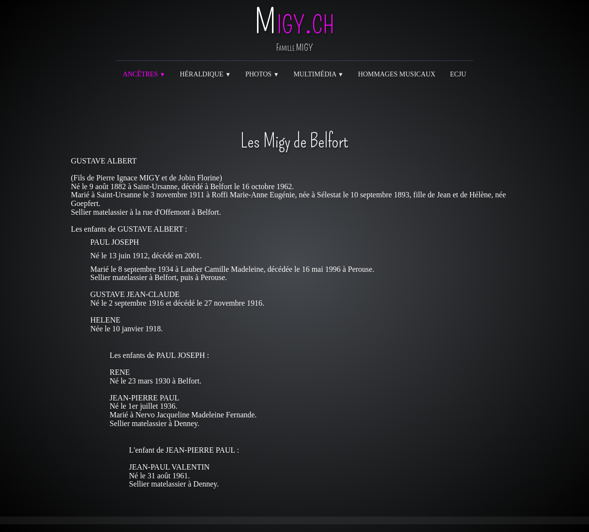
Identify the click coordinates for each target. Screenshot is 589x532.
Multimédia (318, 74)
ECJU (458, 74)
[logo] (294, 31)
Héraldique (205, 74)
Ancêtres (144, 74)
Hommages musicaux (397, 74)
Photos (262, 74)
